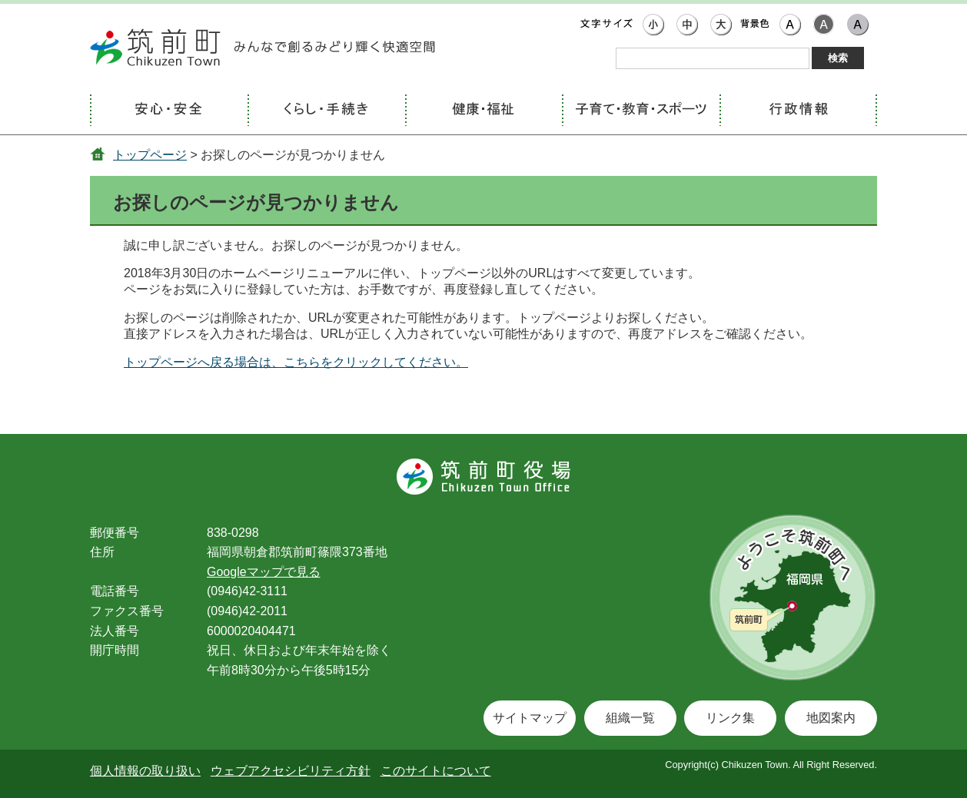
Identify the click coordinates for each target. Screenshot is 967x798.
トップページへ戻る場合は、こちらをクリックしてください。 (296, 362)
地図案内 (831, 717)
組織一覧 (630, 717)
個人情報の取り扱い (145, 770)
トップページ (150, 154)
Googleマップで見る (264, 571)
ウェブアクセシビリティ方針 (291, 770)
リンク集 (730, 717)
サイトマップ (530, 717)
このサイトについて (435, 770)
